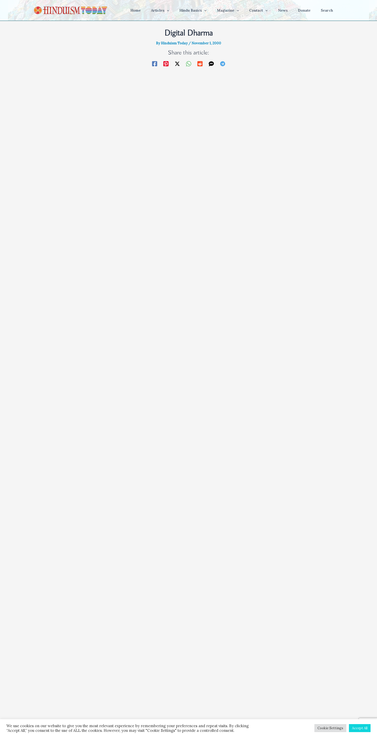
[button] (187, 10)
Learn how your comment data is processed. (218, 653)
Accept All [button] (359, 728)
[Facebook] (154, 63)
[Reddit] (200, 63)
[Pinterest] (166, 63)
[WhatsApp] (188, 63)
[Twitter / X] (177, 63)
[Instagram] (188, 681)
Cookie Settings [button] (330, 728)
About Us (241, 696)
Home (133, 696)
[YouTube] (170, 681)
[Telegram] (222, 63)
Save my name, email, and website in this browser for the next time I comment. (181, 617)
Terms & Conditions (184, 696)
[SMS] (211, 63)
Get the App (153, 696)
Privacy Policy (217, 696)
